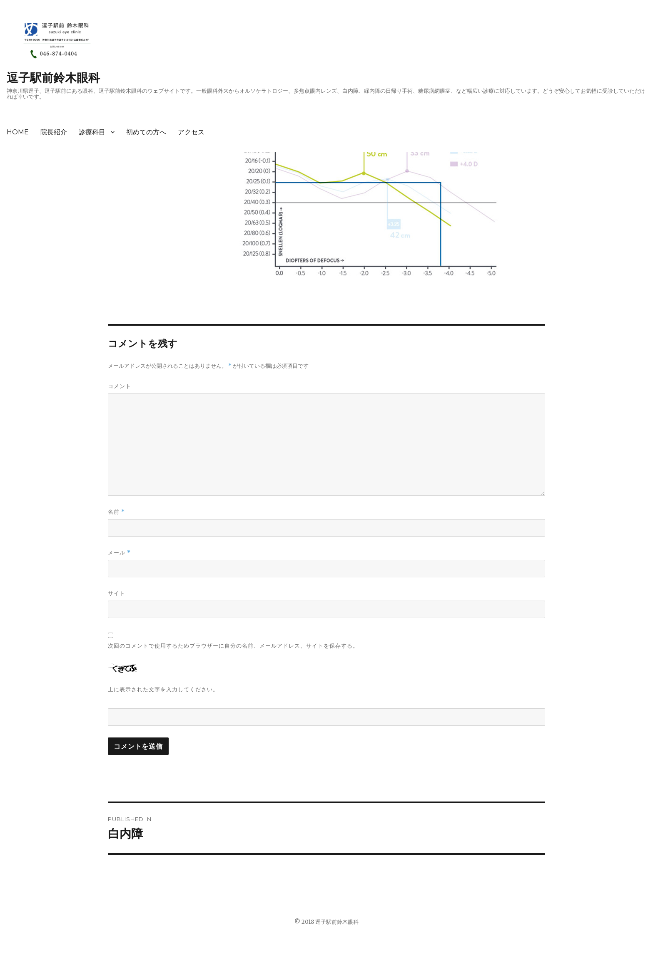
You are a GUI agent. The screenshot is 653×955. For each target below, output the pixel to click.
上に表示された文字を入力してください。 (163, 689)
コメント (119, 386)
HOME (18, 132)
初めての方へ (146, 132)
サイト (116, 593)
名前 (116, 511)
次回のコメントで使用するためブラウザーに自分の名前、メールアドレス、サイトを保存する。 (233, 645)
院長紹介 (53, 132)
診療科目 (92, 132)
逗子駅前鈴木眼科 (53, 78)
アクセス (191, 132)
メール (119, 552)
